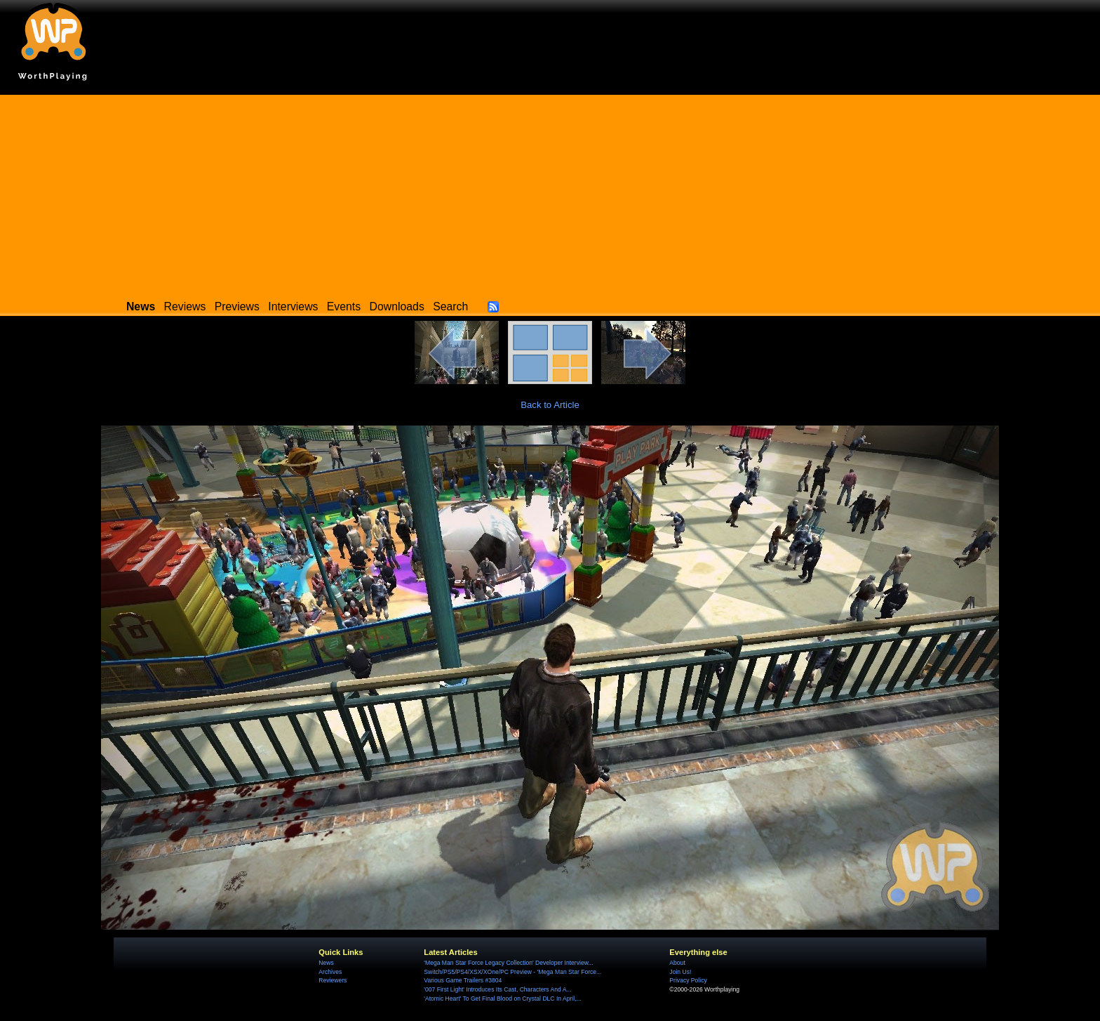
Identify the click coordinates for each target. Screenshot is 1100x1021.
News (325, 962)
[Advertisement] (550, 193)
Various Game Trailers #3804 (463, 980)
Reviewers (332, 980)
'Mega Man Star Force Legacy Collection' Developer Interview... (508, 962)
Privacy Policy (687, 980)
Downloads (397, 306)
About (677, 962)
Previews (237, 306)
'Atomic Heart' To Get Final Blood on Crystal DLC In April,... (502, 998)
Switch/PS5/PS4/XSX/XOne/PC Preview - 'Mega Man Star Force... (512, 971)
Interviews (293, 306)
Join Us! (680, 971)
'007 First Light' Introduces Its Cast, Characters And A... (497, 989)
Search (450, 306)
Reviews (185, 306)
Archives (330, 971)
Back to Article (550, 405)
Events (344, 306)
